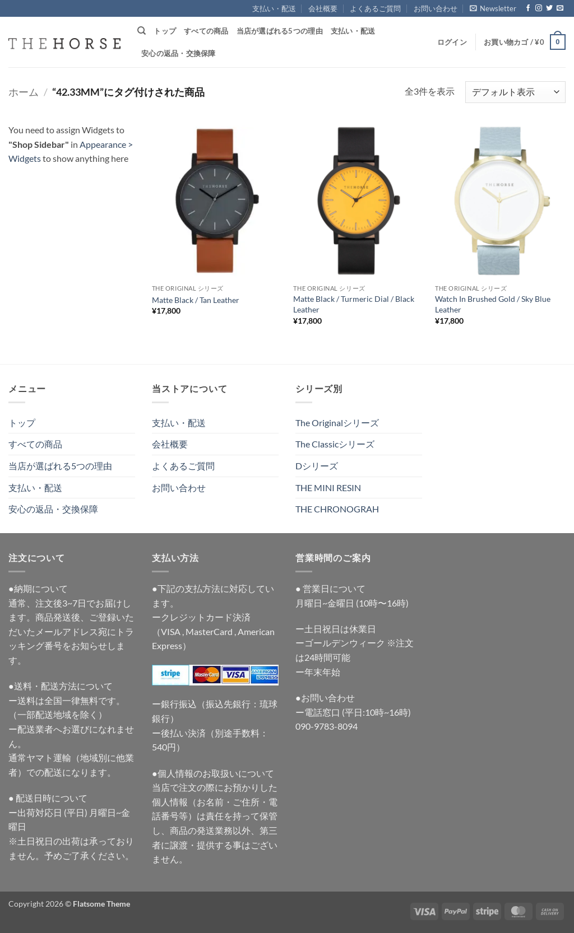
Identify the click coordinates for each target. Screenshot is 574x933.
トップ (165, 30)
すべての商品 (206, 30)
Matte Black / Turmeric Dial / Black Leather (353, 304)
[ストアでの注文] (515, 92)
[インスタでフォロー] (538, 8)
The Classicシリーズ (334, 443)
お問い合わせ (435, 8)
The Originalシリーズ (337, 422)
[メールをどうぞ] (560, 8)
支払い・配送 (274, 8)
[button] (493, 8)
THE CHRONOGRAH (337, 508)
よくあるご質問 (375, 8)
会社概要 (322, 8)
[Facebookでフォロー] (528, 8)
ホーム (23, 92)
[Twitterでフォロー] (549, 8)
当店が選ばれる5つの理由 (280, 30)
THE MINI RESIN (328, 487)
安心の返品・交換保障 (178, 53)
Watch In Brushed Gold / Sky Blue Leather (492, 304)
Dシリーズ (316, 465)
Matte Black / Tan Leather (195, 300)
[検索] (141, 30)
